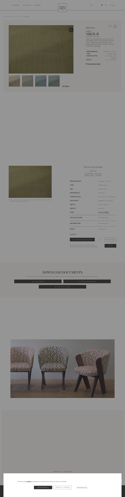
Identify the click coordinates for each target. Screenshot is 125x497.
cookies (28, 481)
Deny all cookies (62, 487)
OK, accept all (43, 487)
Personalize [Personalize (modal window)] (82, 487)
